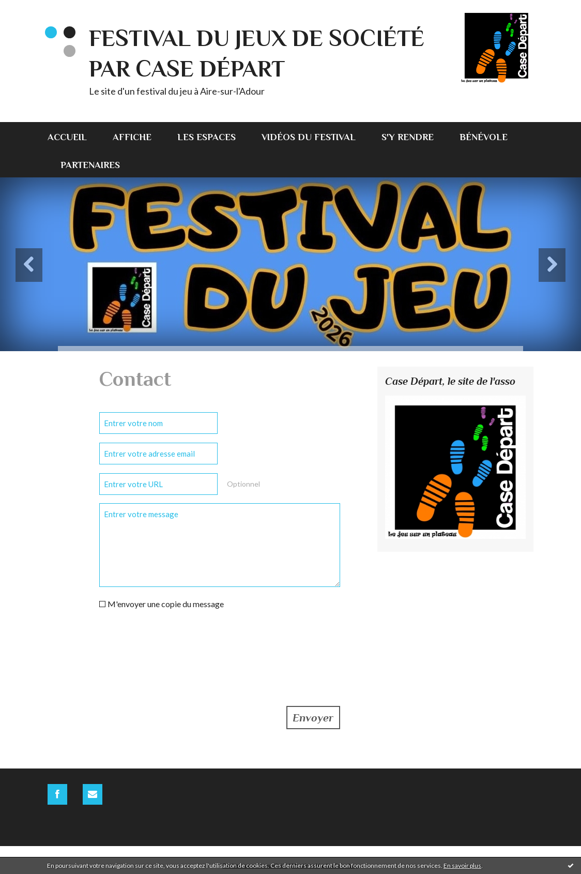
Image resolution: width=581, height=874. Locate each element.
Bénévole (484, 137)
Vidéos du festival (309, 137)
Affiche (132, 137)
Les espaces (206, 137)
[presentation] (177, 644)
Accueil (67, 137)
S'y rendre (407, 137)
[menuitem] (74, 136)
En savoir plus (462, 865)
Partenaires (90, 165)
